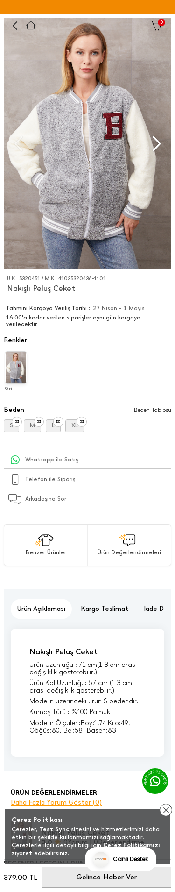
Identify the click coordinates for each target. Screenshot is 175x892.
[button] (155, 144)
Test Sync (54, 829)
